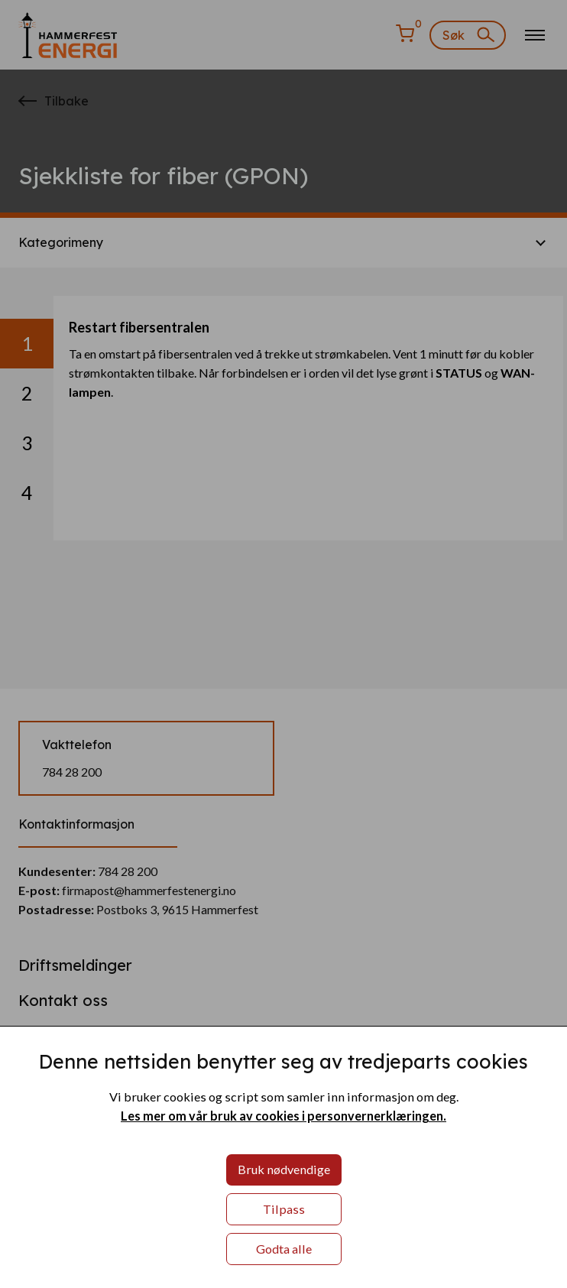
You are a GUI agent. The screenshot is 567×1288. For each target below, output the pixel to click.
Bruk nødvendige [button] (284, 1169)
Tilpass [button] (284, 1209)
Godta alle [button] (284, 1248)
